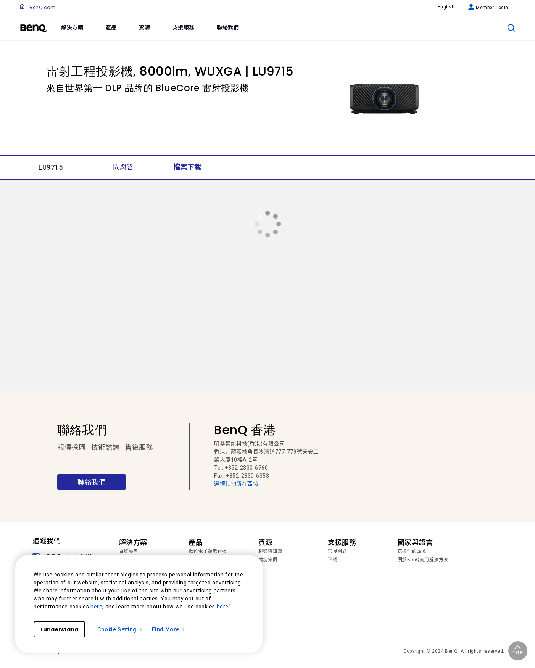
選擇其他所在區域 (236, 484)
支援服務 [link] (183, 27)
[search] (511, 28)
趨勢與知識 (270, 551)
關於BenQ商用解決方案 (423, 559)
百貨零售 (128, 551)
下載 (332, 559)
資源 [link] (144, 27)
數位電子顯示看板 (208, 551)
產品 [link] (111, 27)
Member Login (488, 7)
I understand (59, 629)
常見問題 (337, 551)
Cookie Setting (120, 629)
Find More (168, 629)
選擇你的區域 (412, 551)
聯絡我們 (91, 482)
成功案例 (267, 559)
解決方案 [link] (72, 27)
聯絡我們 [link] (228, 27)
